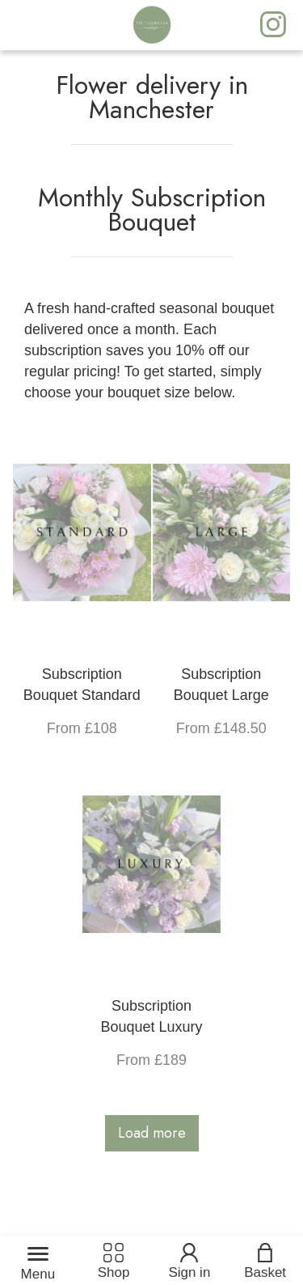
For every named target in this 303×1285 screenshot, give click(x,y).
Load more (152, 1132)
